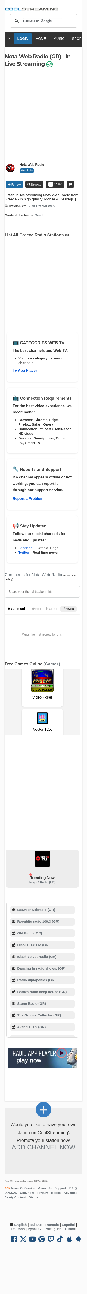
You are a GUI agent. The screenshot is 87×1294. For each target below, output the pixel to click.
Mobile (56, 1192)
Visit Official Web (41, 206)
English (20, 1225)
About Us (45, 1188)
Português (52, 1229)
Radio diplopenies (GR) (35, 980)
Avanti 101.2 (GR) (31, 1027)
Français (52, 1225)
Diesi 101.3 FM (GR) (32, 945)
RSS (7, 1188)
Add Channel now (43, 1147)
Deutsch (18, 1229)
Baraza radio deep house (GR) (41, 992)
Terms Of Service (22, 1188)
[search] (42, 21)
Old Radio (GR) (29, 933)
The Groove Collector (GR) (38, 1015)
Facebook (26, 548)
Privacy (42, 1192)
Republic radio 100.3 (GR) (37, 921)
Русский (35, 1229)
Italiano (36, 1225)
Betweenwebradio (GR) (35, 910)
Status (33, 1197)
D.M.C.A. (11, 1192)
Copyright (27, 1192)
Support (60, 1188)
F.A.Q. (73, 1188)
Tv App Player (25, 370)
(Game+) (52, 664)
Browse (35, 184)
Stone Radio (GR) (31, 1003)
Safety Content (15, 1197)
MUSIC (58, 38)
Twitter (23, 552)
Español (68, 1225)
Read (39, 215)
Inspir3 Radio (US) (42, 882)
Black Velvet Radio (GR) (36, 957)
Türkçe (70, 1229)
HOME (41, 38)
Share (55, 184)
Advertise (70, 1192)
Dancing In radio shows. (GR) (40, 968)
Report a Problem (28, 499)
